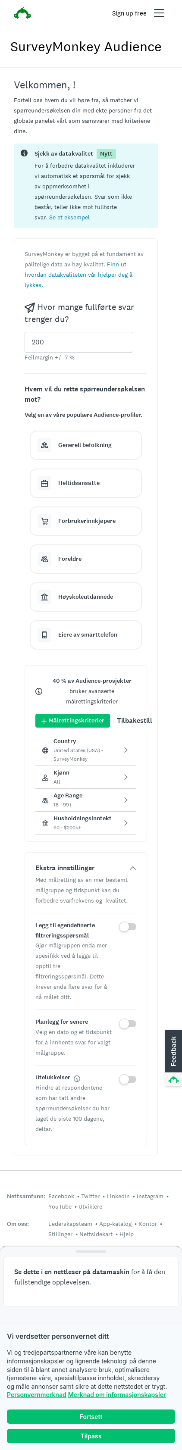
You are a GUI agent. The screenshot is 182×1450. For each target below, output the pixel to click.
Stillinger (60, 1234)
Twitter (90, 1196)
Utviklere (90, 1206)
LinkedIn (118, 1196)
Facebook (61, 1196)
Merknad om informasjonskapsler (117, 1394)
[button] (69, 217)
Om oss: (18, 1224)
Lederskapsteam (70, 1224)
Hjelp (126, 1234)
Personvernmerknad (36, 1394)
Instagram (150, 1196)
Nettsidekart (96, 1234)
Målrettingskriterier (72, 720)
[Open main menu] (159, 13)
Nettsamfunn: (26, 1196)
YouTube (60, 1206)
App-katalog (115, 1224)
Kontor (147, 1224)
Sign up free (129, 13)
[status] (86, 186)
